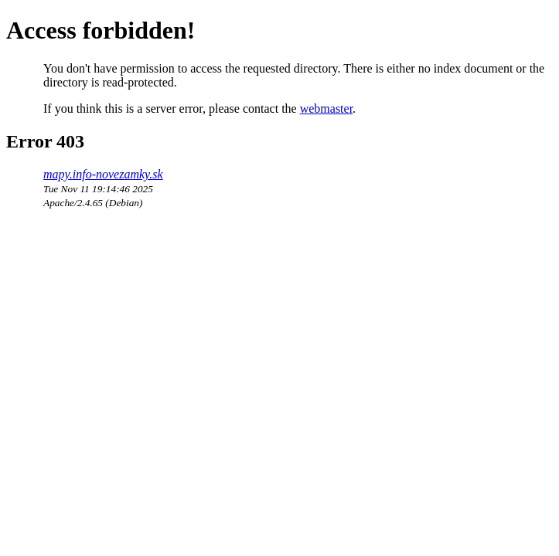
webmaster (326, 108)
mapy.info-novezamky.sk (103, 174)
